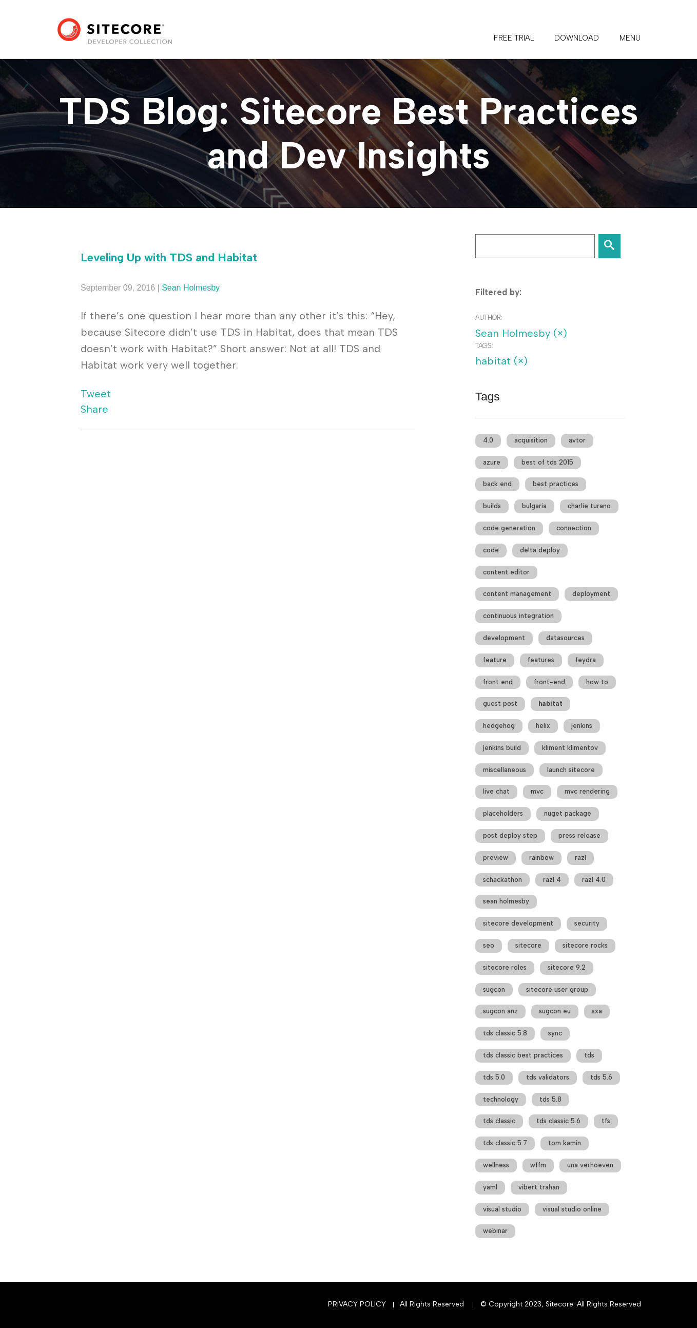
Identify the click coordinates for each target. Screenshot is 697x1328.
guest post (500, 703)
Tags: (484, 346)
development (504, 638)
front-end (549, 682)
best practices (555, 484)
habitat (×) (501, 361)
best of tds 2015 (547, 462)
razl (580, 857)
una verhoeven (590, 1165)
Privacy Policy (357, 1304)
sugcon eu (555, 1011)
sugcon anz (500, 1011)
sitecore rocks (585, 945)
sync (555, 1033)
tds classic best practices (523, 1055)
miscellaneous (504, 770)
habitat (550, 703)
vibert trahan (538, 1187)
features (541, 660)
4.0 (488, 440)
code (491, 550)
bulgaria (534, 506)
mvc (537, 791)
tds (589, 1055)
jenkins (581, 725)
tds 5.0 (494, 1077)
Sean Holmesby (191, 287)
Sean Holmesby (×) (521, 333)
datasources (565, 638)
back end (497, 484)
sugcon (494, 989)
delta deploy (540, 550)
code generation (509, 528)
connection (573, 528)
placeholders (503, 813)
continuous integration (518, 616)
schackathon (502, 879)
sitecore (528, 945)
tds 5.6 (601, 1077)
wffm (538, 1165)
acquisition (531, 440)
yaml (490, 1187)
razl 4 (552, 879)
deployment (591, 594)
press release (579, 835)
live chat (496, 791)
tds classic (499, 1121)
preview (495, 857)
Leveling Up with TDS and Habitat (169, 257)
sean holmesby (506, 901)
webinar (495, 1231)
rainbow (541, 857)
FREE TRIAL (514, 38)
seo (488, 945)
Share (94, 409)
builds (492, 506)
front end (498, 682)
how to (597, 682)
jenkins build (502, 748)
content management (517, 594)
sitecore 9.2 (567, 967)
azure (491, 462)
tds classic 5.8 (505, 1033)
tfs (606, 1121)
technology (500, 1099)
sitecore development (518, 923)
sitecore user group (557, 989)
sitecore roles (505, 967)
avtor (577, 440)
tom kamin (564, 1143)
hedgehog (499, 725)
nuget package (567, 813)
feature (495, 660)
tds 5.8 (550, 1099)
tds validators (547, 1077)
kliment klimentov (570, 748)
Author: (488, 317)
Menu (630, 38)
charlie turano (589, 506)
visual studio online (572, 1209)
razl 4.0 (594, 879)
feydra (585, 660)
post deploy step (510, 835)
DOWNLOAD (576, 38)
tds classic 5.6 (558, 1121)
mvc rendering (587, 791)
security (586, 923)
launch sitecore (571, 770)
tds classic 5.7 (505, 1143)
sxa (597, 1011)
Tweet (96, 394)
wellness (496, 1165)
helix (543, 725)
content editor (506, 572)
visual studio (502, 1209)
